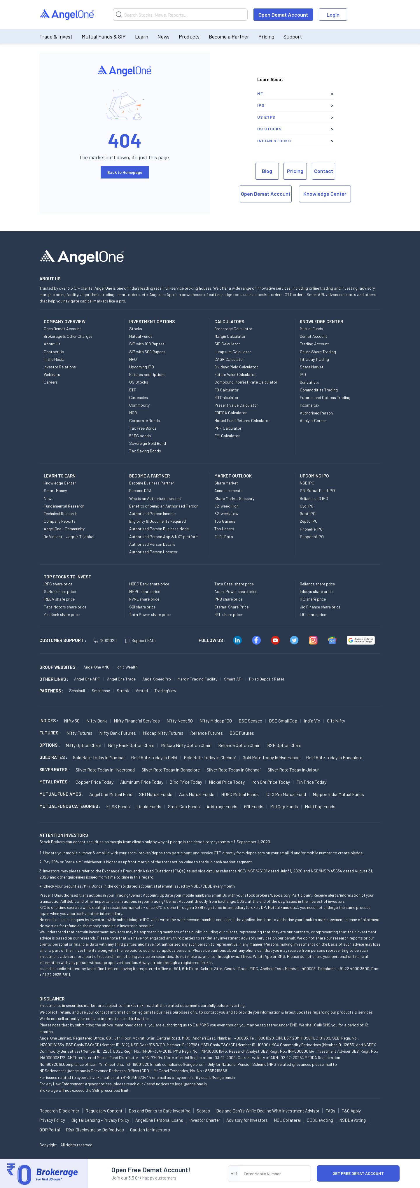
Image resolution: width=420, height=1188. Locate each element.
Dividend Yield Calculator (236, 366)
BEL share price (228, 614)
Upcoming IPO (141, 366)
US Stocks (269, 128)
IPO (261, 105)
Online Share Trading (318, 351)
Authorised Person (316, 412)
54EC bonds (140, 435)
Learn (141, 36)
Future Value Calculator (235, 374)
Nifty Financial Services (137, 720)
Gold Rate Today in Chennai (210, 757)
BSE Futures (242, 733)
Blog (267, 171)
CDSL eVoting (320, 1120)
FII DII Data (223, 536)
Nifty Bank (96, 720)
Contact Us (54, 351)
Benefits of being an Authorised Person (163, 505)
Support (293, 36)
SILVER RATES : (54, 769)
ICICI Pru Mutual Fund (285, 794)
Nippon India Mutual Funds (338, 794)
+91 (234, 1173)
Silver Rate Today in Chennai (233, 769)
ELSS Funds (118, 806)
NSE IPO (307, 482)
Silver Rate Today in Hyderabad (105, 769)
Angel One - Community (64, 528)
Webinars (52, 374)
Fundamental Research (64, 505)
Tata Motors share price (65, 606)
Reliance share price (317, 583)
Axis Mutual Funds (196, 794)
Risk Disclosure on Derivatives (95, 1129)
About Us (52, 343)
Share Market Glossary (234, 498)
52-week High (226, 505)
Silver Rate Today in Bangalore (170, 769)
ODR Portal (49, 1129)
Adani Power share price (235, 591)
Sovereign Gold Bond (147, 443)
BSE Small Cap (283, 720)
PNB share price (228, 598)
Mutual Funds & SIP (104, 36)
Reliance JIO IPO (314, 498)
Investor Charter (204, 1120)
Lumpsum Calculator (232, 351)
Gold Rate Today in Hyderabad (271, 757)
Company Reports (60, 521)
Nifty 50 (72, 720)
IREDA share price (59, 598)
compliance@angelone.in (184, 1064)
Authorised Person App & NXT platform (164, 536)
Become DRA (140, 490)
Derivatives (310, 382)
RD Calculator (226, 397)
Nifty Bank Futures (117, 733)
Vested (142, 690)
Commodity (139, 405)
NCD (133, 412)
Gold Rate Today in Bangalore (334, 757)
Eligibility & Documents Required (157, 521)
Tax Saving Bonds (145, 450)
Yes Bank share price (62, 614)
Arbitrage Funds (221, 806)
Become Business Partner (151, 482)
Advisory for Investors (247, 1120)
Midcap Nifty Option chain (186, 745)
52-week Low (226, 513)
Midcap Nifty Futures (163, 733)
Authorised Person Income (152, 513)
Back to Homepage (124, 172)
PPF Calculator (228, 428)
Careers (51, 381)
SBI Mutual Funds (155, 794)
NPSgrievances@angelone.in (64, 1070)
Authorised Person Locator (153, 551)
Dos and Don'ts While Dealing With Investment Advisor (267, 1110)
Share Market (311, 366)
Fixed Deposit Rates (267, 678)
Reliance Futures (206, 733)
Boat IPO (308, 513)
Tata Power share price (150, 614)
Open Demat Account (283, 14)
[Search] (180, 14)
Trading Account (314, 343)
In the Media (54, 359)
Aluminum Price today (141, 782)
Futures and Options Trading (325, 397)
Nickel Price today (227, 782)
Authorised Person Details (152, 544)
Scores (203, 1110)
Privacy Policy (52, 1120)
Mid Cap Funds (284, 806)
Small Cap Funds (184, 806)
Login (333, 14)
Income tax (309, 405)
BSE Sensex (250, 720)
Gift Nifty (336, 720)
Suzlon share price (60, 591)
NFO (133, 359)
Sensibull (77, 690)
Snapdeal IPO (312, 536)
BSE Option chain (284, 745)
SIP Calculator (227, 343)
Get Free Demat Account (358, 1173)
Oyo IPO (307, 505)
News (163, 36)
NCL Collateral (287, 1120)
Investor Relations (60, 366)
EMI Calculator (227, 435)
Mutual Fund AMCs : (61, 794)
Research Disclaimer (59, 1110)
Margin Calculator (230, 336)
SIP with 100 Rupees (146, 343)
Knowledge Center (324, 193)
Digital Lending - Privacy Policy (100, 1120)
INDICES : (48, 720)
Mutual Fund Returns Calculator (242, 420)
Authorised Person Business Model (159, 528)
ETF (132, 389)
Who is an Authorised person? (155, 498)
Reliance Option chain (239, 745)
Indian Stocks (274, 140)
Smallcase (101, 690)
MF (260, 93)
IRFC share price (58, 583)
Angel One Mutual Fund (110, 794)
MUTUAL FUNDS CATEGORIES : (69, 806)
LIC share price (313, 614)
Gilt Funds (253, 806)
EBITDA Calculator (230, 412)
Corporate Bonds (144, 420)
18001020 (105, 640)
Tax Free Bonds (143, 428)
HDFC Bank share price (149, 583)
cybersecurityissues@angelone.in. (206, 1077)
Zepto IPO (309, 521)
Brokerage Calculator (233, 328)
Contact (323, 171)
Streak (123, 690)
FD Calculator (226, 389)
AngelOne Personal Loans (159, 1120)
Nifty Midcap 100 (216, 720)
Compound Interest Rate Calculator (245, 381)
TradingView (165, 690)
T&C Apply (351, 1110)
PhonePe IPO (311, 528)
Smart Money (55, 490)
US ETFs (266, 117)
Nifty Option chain (83, 745)
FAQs (330, 1110)
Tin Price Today (311, 782)
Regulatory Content (104, 1110)
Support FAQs (141, 640)
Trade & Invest (55, 36)
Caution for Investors (150, 1129)
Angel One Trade (121, 678)
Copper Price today (94, 782)
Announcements (228, 490)
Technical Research (60, 513)
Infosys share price (316, 591)
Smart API (233, 678)
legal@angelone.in (191, 1083)
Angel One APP (87, 678)
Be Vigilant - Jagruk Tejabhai (69, 536)
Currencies (138, 397)
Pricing (266, 36)
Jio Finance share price (320, 606)
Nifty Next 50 (180, 720)
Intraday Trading (314, 359)
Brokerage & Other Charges (68, 336)
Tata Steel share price (234, 583)
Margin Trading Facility (197, 678)
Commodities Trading (319, 389)
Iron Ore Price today (270, 782)
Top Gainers (224, 521)
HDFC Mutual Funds (240, 794)
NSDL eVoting (352, 1120)
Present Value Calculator (236, 405)
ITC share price (313, 598)
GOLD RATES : (53, 757)
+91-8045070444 (135, 1077)
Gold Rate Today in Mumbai (99, 757)
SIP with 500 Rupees (147, 351)
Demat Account (313, 336)
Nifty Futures (79, 733)
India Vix (312, 720)
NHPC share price (144, 591)
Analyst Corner (313, 420)
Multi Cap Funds (320, 806)
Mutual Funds (141, 336)
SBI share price (142, 606)
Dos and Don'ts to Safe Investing (159, 1110)
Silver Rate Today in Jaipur (293, 769)
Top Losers (224, 528)
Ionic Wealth (127, 666)
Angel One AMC (96, 666)
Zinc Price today (186, 782)
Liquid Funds (148, 806)
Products (189, 36)
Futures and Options (147, 374)
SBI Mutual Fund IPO (317, 490)
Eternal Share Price (231, 606)
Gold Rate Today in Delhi (154, 757)
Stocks (135, 328)
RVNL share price (144, 598)
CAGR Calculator (229, 359)
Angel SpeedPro (156, 678)
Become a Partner (229, 36)
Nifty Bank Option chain (131, 745)
